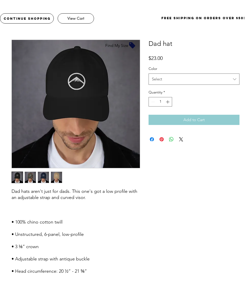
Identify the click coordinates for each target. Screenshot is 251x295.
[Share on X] (181, 139)
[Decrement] (152, 101)
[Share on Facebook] (152, 139)
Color (153, 68)
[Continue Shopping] (27, 18)
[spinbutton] (160, 101)
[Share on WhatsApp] (171, 139)
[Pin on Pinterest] (162, 139)
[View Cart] (76, 18)
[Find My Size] (120, 45)
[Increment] (168, 101)
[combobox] (194, 79)
